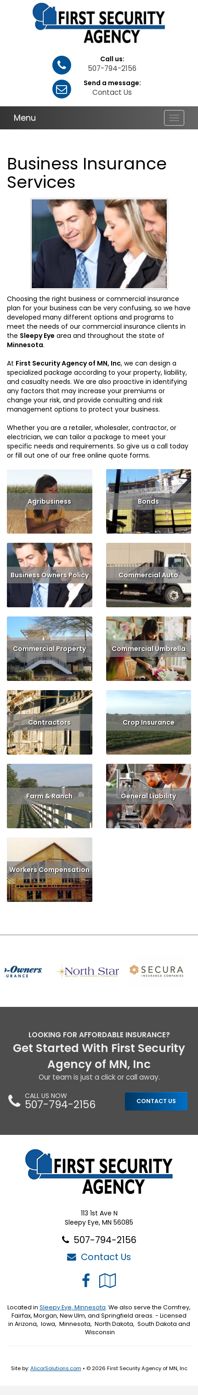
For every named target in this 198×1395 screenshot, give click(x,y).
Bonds (148, 501)
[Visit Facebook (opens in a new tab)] (86, 1280)
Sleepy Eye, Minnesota (73, 1307)
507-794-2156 (112, 68)
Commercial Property (49, 648)
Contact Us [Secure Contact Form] (99, 1256)
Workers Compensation (49, 869)
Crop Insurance (149, 722)
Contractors (49, 722)
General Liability (148, 796)
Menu (25, 117)
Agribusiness (49, 501)
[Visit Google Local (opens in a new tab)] (108, 1280)
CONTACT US (156, 1101)
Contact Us (112, 92)
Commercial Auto (148, 575)
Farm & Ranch (49, 796)
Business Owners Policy (50, 575)
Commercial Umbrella (149, 648)
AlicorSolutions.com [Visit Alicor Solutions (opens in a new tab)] (55, 1368)
